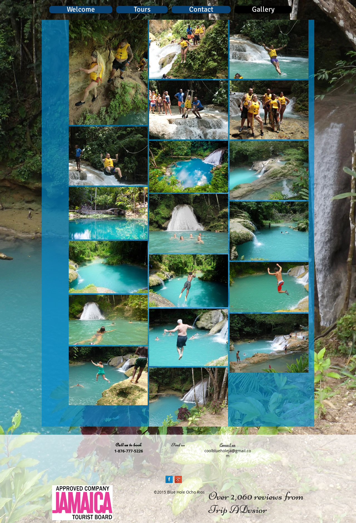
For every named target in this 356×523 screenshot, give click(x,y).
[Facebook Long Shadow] (169, 479)
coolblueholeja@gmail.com (227, 453)
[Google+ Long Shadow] (178, 479)
